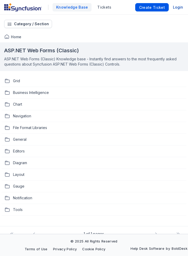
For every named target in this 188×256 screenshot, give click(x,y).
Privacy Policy (65, 249)
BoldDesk (179, 248)
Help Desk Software (147, 248)
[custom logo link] (23, 7)
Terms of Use (36, 249)
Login (178, 7)
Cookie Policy (93, 249)
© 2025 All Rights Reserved (93, 241)
